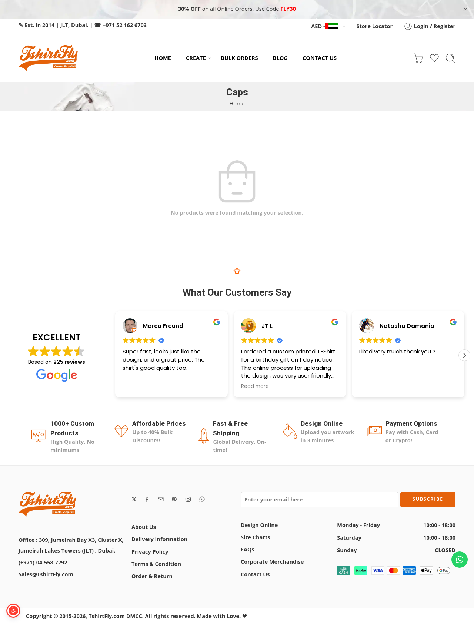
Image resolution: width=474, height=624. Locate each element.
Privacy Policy (149, 551)
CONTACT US (320, 57)
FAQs (247, 549)
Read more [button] (255, 386)
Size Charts (255, 537)
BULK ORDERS (239, 57)
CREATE (196, 58)
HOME (162, 57)
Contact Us (255, 574)
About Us (143, 526)
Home (237, 103)
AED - (324, 26)
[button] (464, 355)
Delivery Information (159, 539)
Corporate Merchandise (272, 561)
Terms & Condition (156, 563)
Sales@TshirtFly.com (46, 574)
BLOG (280, 57)
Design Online (259, 525)
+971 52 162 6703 (125, 24)
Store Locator (375, 26)
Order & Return (152, 576)
